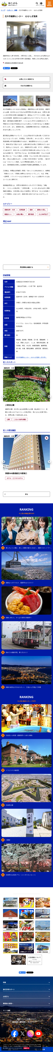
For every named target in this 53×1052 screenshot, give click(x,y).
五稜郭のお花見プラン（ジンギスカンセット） (21, 875)
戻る (16, 494)
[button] (3, 396)
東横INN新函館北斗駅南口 (16, 473)
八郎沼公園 (9, 405)
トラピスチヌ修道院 (12, 770)
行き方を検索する (18, 85)
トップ (3, 10)
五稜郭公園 (9, 805)
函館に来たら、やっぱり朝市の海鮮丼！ (19, 618)
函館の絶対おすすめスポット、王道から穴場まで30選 (23, 687)
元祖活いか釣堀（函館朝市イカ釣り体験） (20, 735)
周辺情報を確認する (34, 267)
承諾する (26, 1048)
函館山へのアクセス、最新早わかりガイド (20, 583)
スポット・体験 (12, 10)
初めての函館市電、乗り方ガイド (17, 652)
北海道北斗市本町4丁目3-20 (14, 63)
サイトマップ (32, 1022)
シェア (6, 68)
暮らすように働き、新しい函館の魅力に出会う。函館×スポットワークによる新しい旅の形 (29, 548)
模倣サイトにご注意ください (26, 1019)
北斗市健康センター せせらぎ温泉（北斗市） (31, 357)
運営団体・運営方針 (18, 1022)
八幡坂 (8, 840)
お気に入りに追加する (19, 79)
